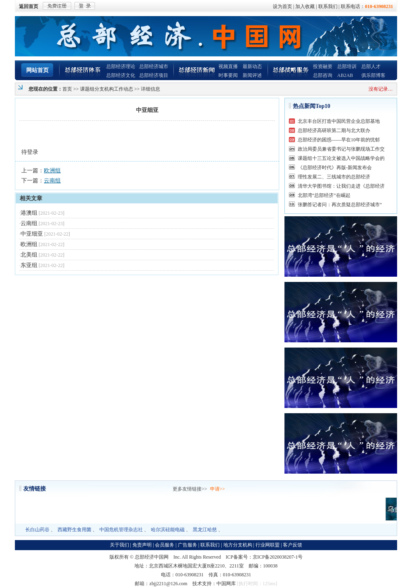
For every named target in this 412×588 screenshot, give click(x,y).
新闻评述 (252, 75)
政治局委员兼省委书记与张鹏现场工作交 (341, 149)
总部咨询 (322, 75)
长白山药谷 (37, 529)
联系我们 (328, 6)
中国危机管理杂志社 (121, 529)
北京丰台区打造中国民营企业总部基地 (339, 121)
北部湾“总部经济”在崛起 (324, 195)
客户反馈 (292, 545)
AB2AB (345, 75)
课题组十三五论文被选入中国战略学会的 (341, 158)
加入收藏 (305, 6)
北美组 (29, 255)
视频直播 (228, 66)
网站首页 (37, 70)
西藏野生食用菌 (74, 529)
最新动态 (252, 66)
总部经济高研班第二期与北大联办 (334, 130)
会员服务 (164, 545)
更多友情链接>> (190, 489)
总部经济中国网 (152, 557)
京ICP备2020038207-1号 (278, 557)
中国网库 (226, 583)
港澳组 (29, 213)
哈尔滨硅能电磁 (168, 529)
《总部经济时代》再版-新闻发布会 (335, 167)
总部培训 (346, 66)
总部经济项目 (153, 75)
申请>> (217, 489)
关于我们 (119, 545)
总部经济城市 (153, 66)
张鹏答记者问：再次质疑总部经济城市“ (340, 204)
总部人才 (371, 66)
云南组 (52, 181)
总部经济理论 (120, 66)
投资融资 (322, 66)
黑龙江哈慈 (205, 529)
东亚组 (29, 265)
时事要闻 (228, 75)
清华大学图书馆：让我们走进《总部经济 (341, 186)
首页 (67, 89)
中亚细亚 (32, 234)
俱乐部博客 (373, 75)
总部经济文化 (120, 75)
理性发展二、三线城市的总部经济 (334, 177)
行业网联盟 (267, 545)
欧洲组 (52, 171)
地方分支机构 (237, 545)
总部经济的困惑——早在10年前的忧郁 (339, 140)
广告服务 (187, 545)
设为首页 (282, 6)
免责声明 (142, 545)
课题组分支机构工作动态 (106, 89)
